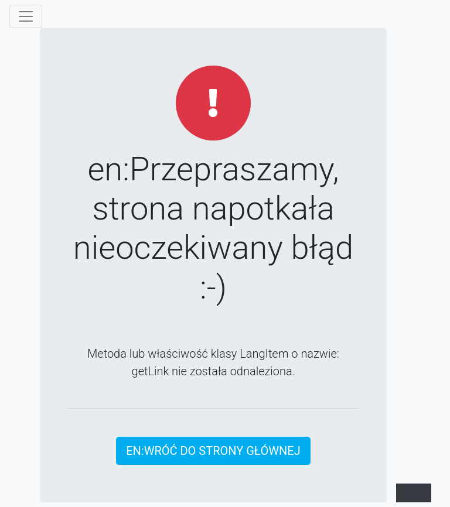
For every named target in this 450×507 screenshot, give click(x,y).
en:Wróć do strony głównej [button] (213, 451)
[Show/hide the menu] (25, 16)
